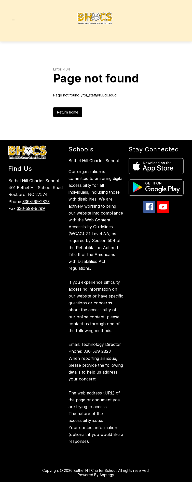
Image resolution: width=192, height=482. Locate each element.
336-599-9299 (31, 208)
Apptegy (107, 475)
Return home (67, 112)
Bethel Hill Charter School (93, 160)
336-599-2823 (36, 201)
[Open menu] (13, 21)
